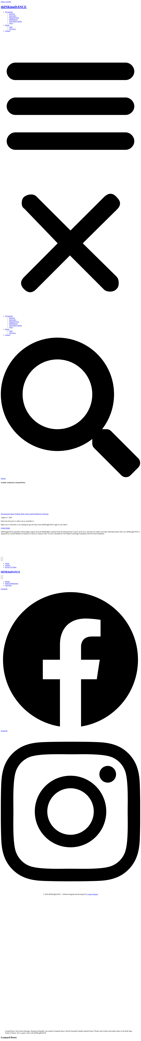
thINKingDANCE (14, 7)
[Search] (70, 476)
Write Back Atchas (15, 21)
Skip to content (6, 2)
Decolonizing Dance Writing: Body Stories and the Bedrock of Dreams (25, 514)
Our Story (12, 29)
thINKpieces (13, 19)
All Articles (9, 12)
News (11, 23)
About (7, 25)
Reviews (12, 14)
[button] (70, 173)
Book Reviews (14, 18)
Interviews (12, 16)
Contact (7, 31)
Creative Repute (92, 894)
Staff (10, 27)
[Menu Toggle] (2, 559)
